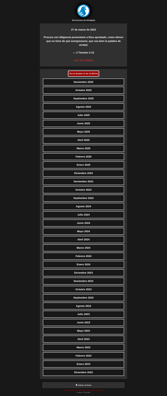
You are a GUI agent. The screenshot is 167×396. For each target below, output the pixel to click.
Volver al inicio (83, 385)
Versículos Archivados (83, 20)
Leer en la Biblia (83, 60)
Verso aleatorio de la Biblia (83, 73)
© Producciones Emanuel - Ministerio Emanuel (83, 390)
